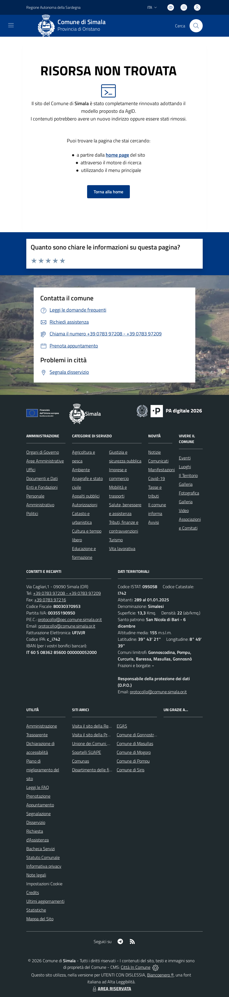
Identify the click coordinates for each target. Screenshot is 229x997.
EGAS (122, 726)
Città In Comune (135, 967)
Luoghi (185, 466)
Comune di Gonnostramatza (142, 734)
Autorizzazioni (84, 504)
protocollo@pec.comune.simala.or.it (70, 619)
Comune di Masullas (135, 743)
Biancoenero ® (160, 975)
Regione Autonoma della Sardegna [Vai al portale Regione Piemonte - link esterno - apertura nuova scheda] (53, 7)
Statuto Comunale (43, 857)
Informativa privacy (43, 866)
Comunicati (158, 461)
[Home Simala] (73, 26)
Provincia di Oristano (79, 29)
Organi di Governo (42, 452)
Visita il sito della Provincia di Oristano (106, 734)
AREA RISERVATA (111, 988)
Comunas (80, 761)
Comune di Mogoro (134, 752)
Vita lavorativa (122, 548)
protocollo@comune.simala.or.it (66, 626)
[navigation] (11, 25)
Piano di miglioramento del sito (42, 770)
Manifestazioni (161, 469)
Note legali (36, 875)
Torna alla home (108, 191)
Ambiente (81, 469)
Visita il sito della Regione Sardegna (104, 726)
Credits (32, 892)
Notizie (154, 452)
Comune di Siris (130, 769)
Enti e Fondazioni (42, 487)
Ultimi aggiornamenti (45, 901)
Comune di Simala (82, 22)
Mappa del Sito (39, 918)
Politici (32, 513)
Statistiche (36, 910)
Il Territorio (188, 475)
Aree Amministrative (45, 461)
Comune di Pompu (133, 761)
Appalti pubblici (85, 496)
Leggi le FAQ (37, 787)
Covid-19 (156, 478)
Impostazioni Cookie (44, 883)
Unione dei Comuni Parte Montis (101, 743)
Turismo (116, 539)
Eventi (185, 458)
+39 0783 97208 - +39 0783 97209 (67, 593)
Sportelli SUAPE (86, 752)
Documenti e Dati (42, 478)
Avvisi (153, 522)
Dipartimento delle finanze (96, 769)
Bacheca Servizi (40, 848)
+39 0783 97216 (50, 599)
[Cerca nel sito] (196, 25)
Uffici (30, 469)
